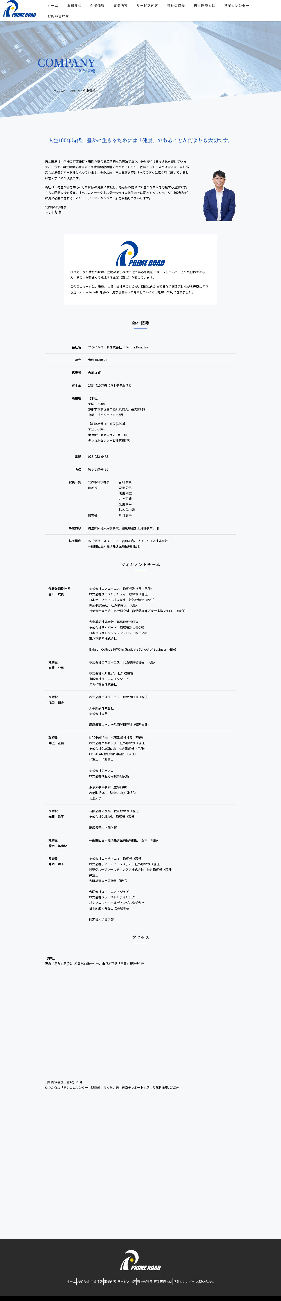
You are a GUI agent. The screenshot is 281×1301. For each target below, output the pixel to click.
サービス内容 (150, 7)
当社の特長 (179, 7)
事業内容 (124, 7)
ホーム (56, 7)
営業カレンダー (240, 7)
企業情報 (101, 7)
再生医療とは (207, 7)
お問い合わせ (61, 17)
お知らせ (77, 7)
